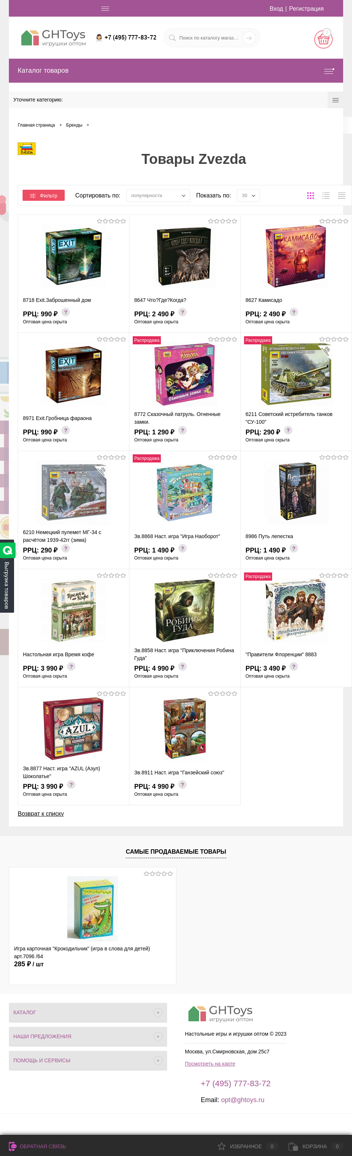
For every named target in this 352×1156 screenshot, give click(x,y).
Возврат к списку (41, 814)
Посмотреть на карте (210, 1064)
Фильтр (43, 196)
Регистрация (306, 9)
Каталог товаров (176, 71)
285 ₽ (29, 964)
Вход (276, 9)
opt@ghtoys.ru (242, 1100)
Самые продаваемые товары (176, 852)
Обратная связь (37, 1146)
